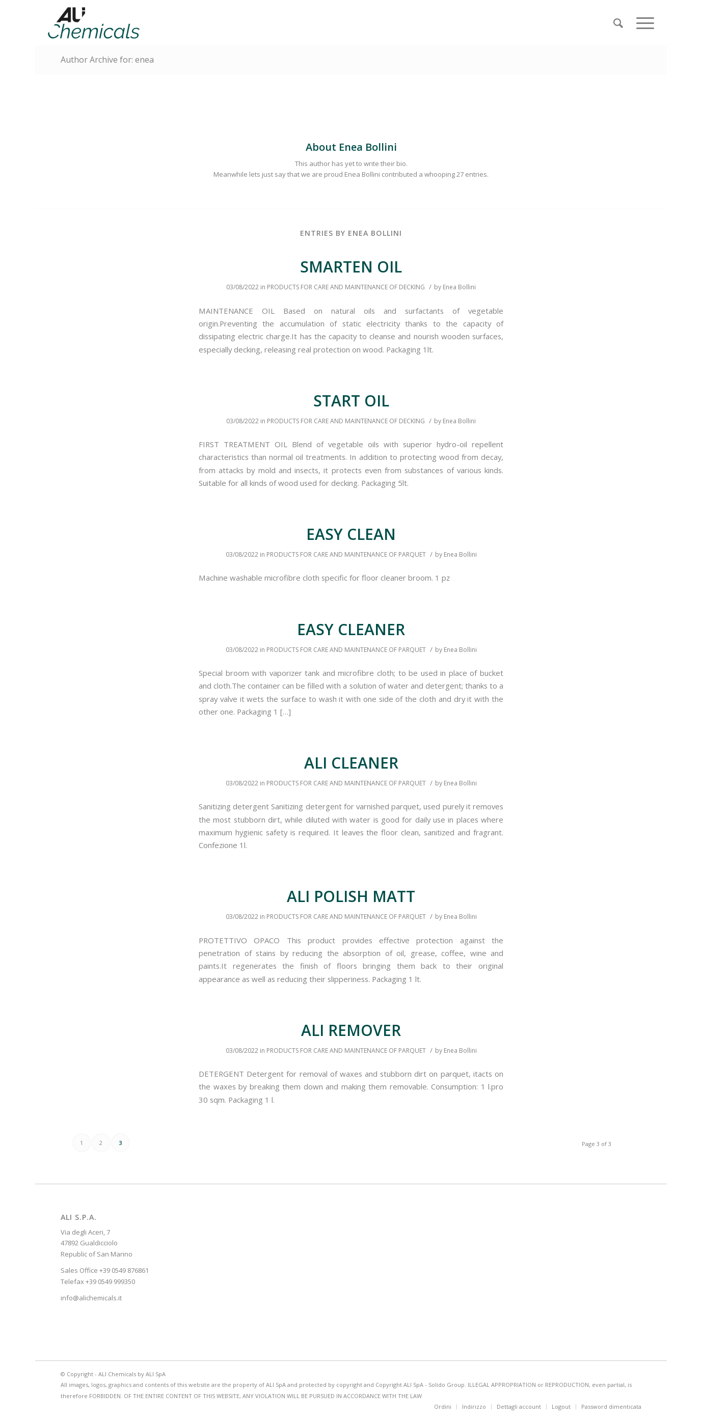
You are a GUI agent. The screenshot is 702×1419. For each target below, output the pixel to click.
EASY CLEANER (351, 629)
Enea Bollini (459, 287)
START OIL (351, 400)
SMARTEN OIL (351, 266)
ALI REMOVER (351, 1030)
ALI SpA (156, 1374)
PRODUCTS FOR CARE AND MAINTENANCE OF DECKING (346, 287)
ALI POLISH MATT (351, 896)
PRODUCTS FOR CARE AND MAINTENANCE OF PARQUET (346, 554)
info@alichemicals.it (91, 1297)
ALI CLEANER (351, 762)
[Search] (618, 23)
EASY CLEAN (351, 534)
